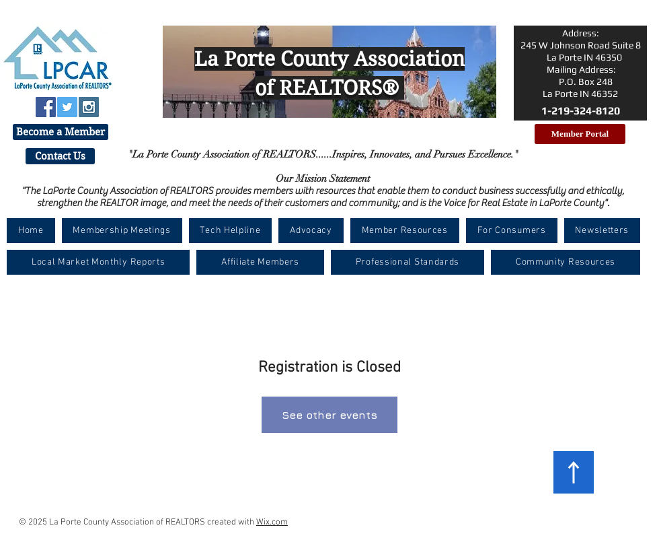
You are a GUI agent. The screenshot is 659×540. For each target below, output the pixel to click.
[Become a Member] (60, 132)
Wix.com (272, 522)
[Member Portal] (580, 134)
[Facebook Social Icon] (46, 107)
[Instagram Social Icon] (89, 107)
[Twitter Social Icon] (67, 107)
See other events (329, 415)
